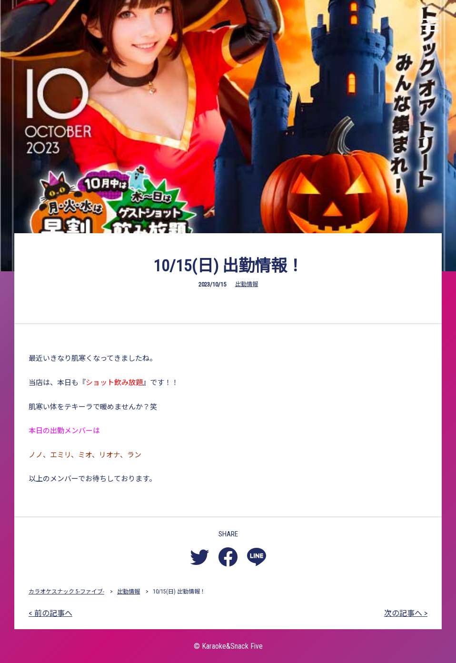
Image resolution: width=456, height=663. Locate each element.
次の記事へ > (405, 613)
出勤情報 (246, 284)
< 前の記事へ (50, 613)
